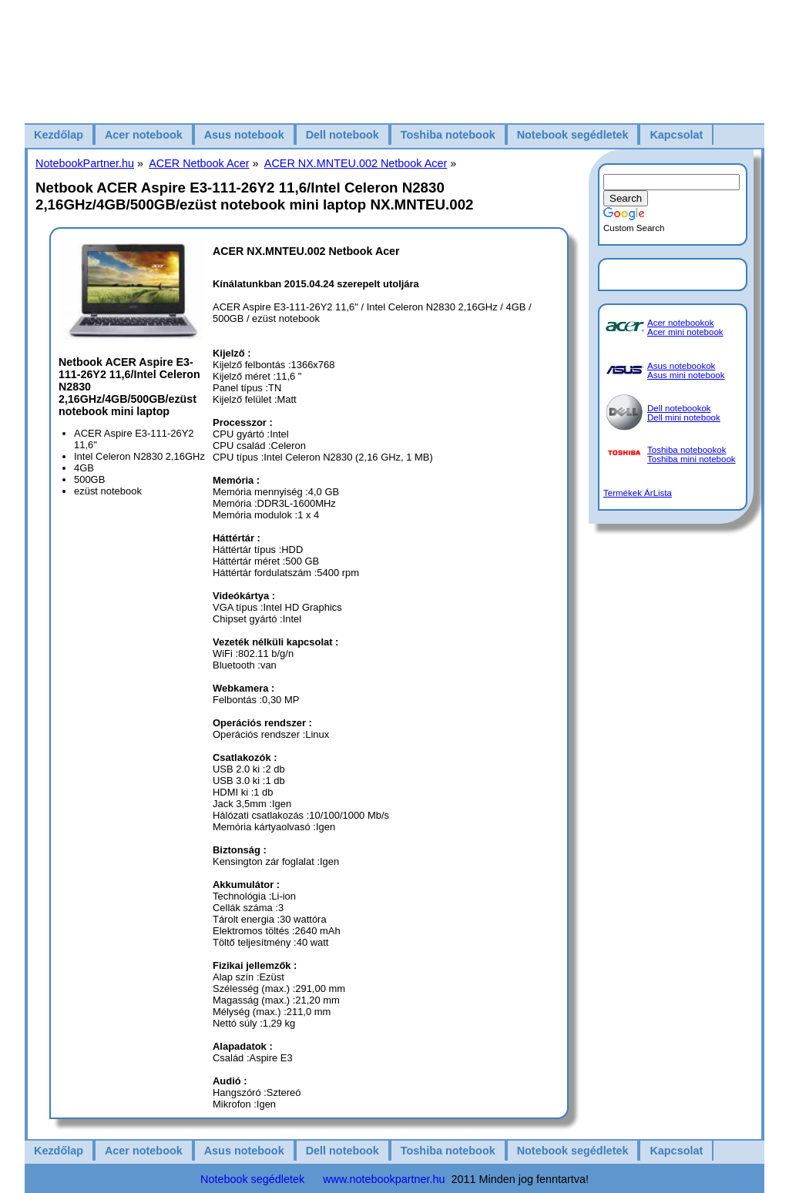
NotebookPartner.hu (84, 163)
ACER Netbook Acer (199, 163)
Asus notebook (244, 135)
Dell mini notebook (683, 417)
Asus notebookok (681, 365)
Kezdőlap (58, 135)
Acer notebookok (680, 322)
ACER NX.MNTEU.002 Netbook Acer (356, 163)
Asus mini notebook (686, 375)
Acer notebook (144, 135)
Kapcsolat (676, 135)
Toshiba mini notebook (691, 459)
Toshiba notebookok (686, 449)
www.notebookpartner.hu (384, 1179)
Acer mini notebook (685, 332)
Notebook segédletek (573, 135)
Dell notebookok (679, 408)
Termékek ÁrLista (637, 493)
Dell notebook (342, 135)
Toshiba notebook (448, 135)
